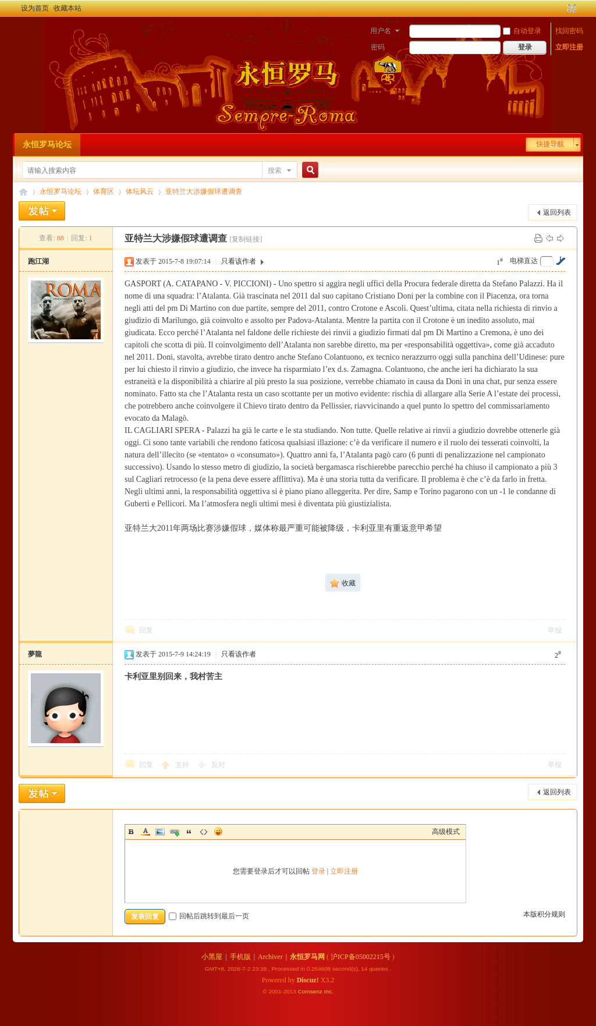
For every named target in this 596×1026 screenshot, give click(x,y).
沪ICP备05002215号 (361, 957)
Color (145, 831)
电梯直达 (524, 261)
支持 (183, 765)
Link (174, 831)
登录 (318, 871)
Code (204, 831)
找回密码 (569, 31)
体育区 (103, 191)
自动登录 (522, 31)
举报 (555, 630)
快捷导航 (550, 144)
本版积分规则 (544, 914)
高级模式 (446, 832)
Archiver (270, 957)
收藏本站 (67, 8)
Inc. (329, 991)
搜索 (275, 170)
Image (160, 831)
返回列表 (557, 212)
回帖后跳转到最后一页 (209, 916)
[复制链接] (245, 239)
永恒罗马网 (307, 957)
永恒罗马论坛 (47, 144)
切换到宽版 (570, 8)
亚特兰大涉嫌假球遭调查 (203, 191)
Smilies (218, 831)
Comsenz (311, 991)
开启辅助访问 (561, 8)
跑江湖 (38, 261)
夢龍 (35, 654)
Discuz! (308, 980)
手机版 (240, 957)
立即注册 (569, 47)
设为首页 (35, 8)
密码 (378, 47)
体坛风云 (140, 191)
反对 (218, 765)
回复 (146, 630)
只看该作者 (238, 261)
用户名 (380, 31)
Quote (189, 831)
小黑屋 (211, 957)
